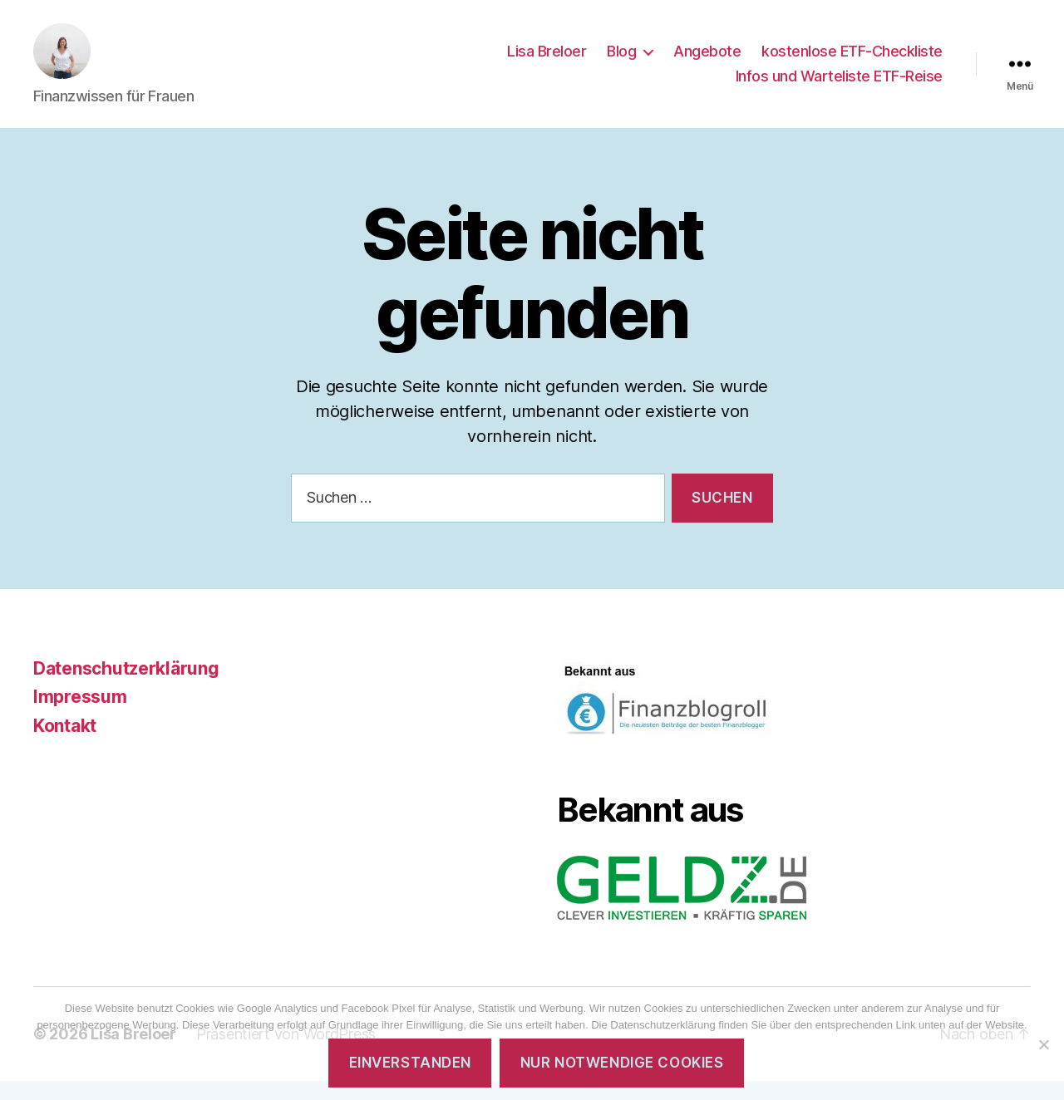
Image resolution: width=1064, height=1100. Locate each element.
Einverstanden (410, 1062)
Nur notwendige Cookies (621, 1062)
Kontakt (64, 744)
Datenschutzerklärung (126, 687)
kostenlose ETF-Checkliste (852, 61)
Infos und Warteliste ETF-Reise (839, 85)
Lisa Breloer (546, 61)
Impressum (80, 715)
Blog (621, 61)
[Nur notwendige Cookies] (1043, 1044)
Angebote (707, 61)
